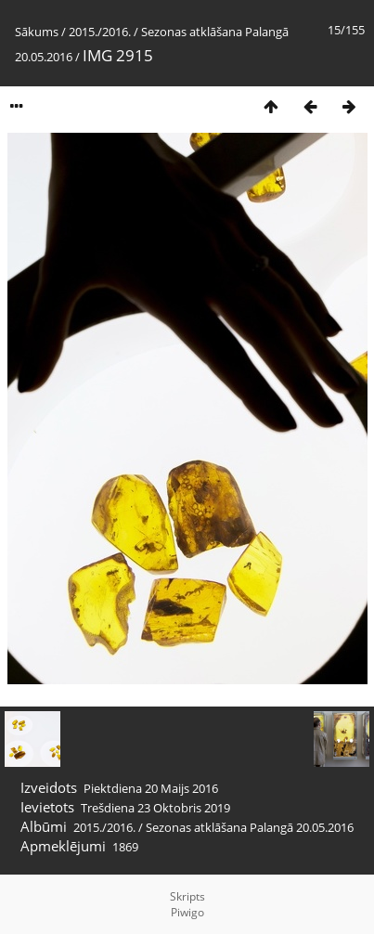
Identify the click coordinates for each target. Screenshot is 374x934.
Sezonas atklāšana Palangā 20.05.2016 (250, 827)
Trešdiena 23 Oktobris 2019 (155, 807)
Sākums (36, 31)
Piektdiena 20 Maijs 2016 (151, 788)
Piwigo (187, 912)
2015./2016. (100, 31)
